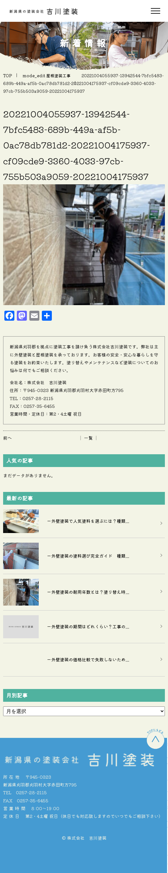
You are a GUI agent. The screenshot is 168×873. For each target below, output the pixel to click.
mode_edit (46, 75)
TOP (7, 75)
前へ (7, 438)
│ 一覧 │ (88, 438)
